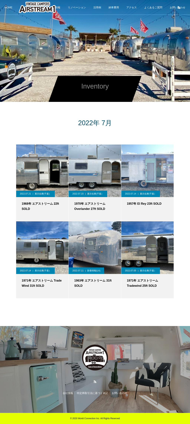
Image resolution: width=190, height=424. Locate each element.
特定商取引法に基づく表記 (92, 393)
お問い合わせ (119, 393)
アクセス (131, 7)
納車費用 (114, 7)
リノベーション (77, 7)
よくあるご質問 (153, 7)
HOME (8, 7)
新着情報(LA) (93, 270)
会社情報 (68, 393)
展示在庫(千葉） (43, 193)
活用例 (97, 7)
